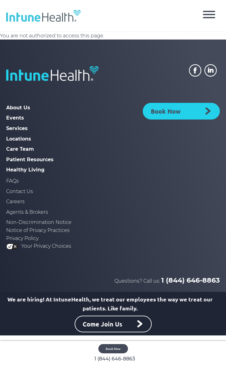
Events (15, 118)
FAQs (12, 181)
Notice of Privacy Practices (38, 230)
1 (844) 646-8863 (190, 280)
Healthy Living (25, 170)
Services (17, 128)
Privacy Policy (22, 238)
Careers (15, 201)
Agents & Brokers (27, 212)
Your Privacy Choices (38, 246)
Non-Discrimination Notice (39, 222)
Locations (18, 139)
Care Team (20, 149)
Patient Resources (30, 159)
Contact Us (19, 191)
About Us (18, 108)
